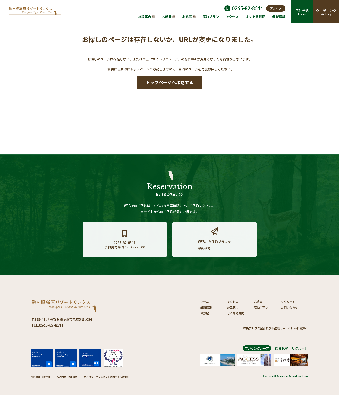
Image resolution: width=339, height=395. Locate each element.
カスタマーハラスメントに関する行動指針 (106, 377)
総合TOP (281, 348)
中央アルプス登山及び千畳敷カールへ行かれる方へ (275, 328)
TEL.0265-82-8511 (47, 325)
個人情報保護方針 (40, 377)
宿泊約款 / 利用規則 (67, 377)
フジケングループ (257, 348)
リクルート (300, 348)
